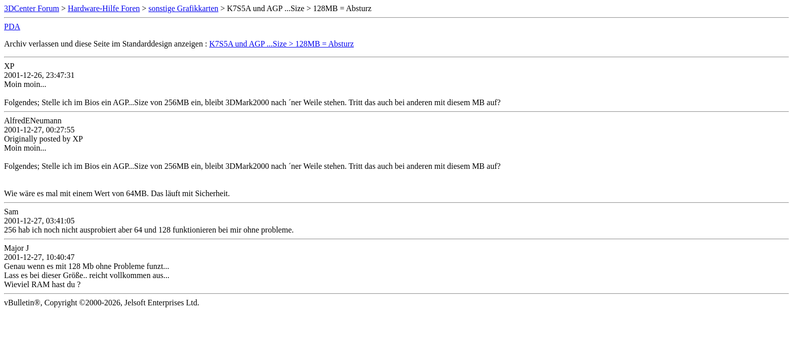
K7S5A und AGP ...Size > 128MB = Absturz (281, 43)
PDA (12, 26)
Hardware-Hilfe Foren (104, 8)
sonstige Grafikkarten (183, 8)
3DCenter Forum (31, 8)
